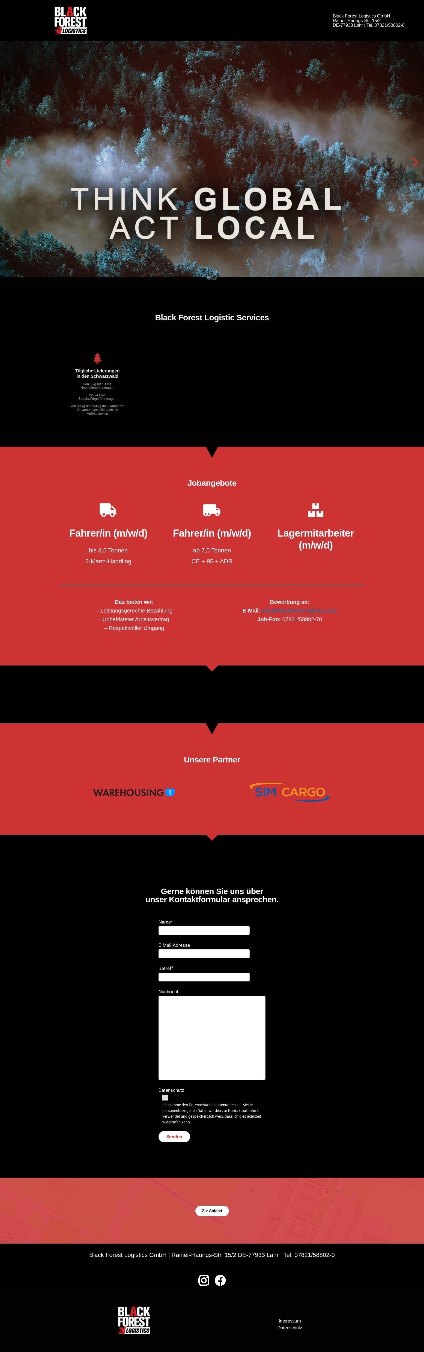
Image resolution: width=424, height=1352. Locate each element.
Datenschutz (212, 1106)
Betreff (204, 973)
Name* (204, 926)
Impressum (290, 1321)
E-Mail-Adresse (204, 949)
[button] (8, 162)
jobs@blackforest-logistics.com (299, 611)
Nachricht (212, 1034)
